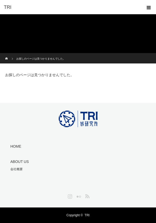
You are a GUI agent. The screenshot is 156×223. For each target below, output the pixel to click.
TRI (87, 215)
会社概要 (16, 169)
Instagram (69, 195)
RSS (87, 195)
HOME (15, 146)
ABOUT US (19, 162)
